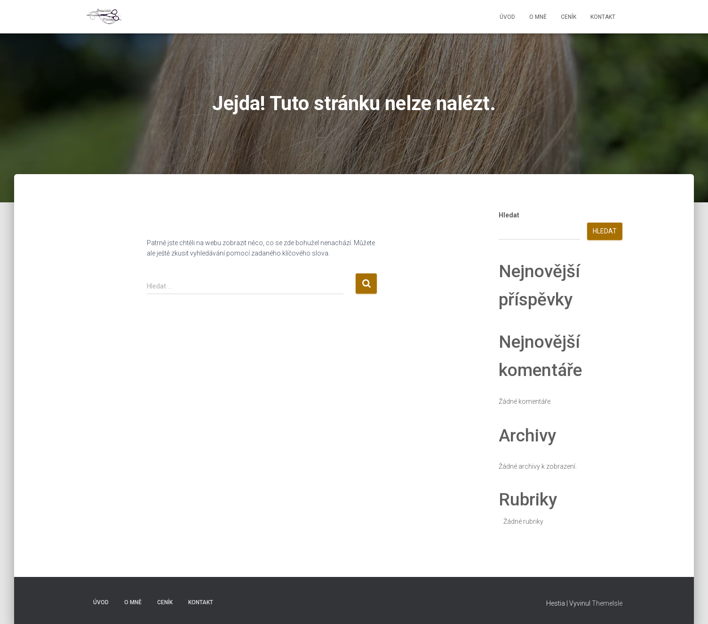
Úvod (507, 17)
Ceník (568, 17)
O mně (538, 17)
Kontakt (602, 17)
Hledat (509, 215)
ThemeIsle (607, 603)
